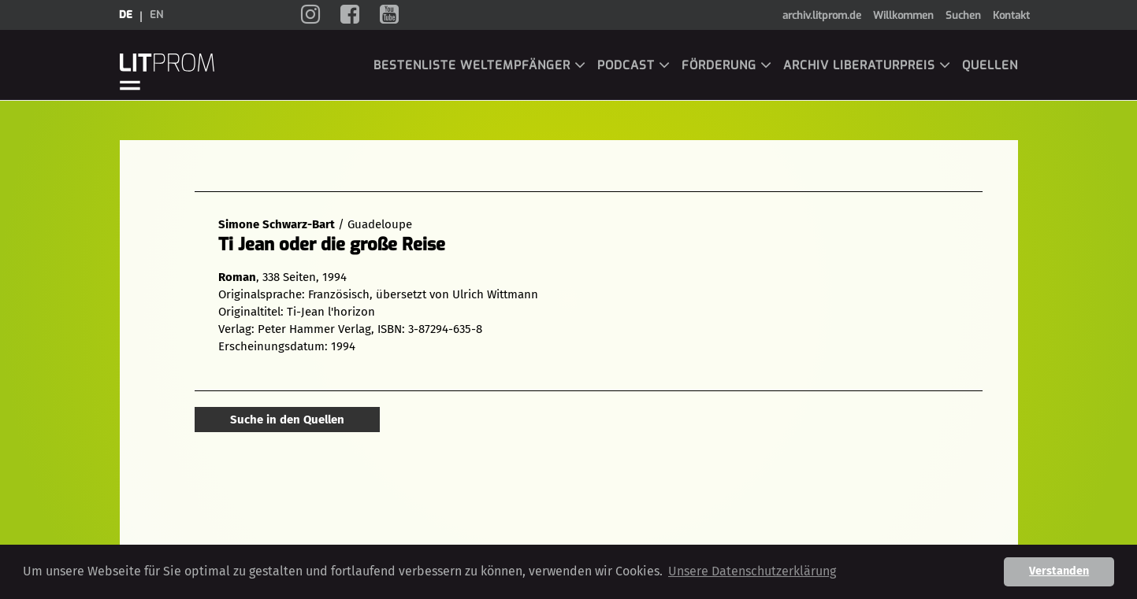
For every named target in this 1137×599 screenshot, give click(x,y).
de (125, 14)
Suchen (963, 15)
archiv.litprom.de (821, 15)
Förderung (727, 65)
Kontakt (1011, 15)
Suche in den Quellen (287, 419)
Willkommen (903, 15)
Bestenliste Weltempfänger (479, 65)
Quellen (990, 65)
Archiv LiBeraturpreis (867, 65)
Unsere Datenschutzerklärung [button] (752, 571)
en (156, 14)
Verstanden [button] (1059, 571)
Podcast (634, 65)
